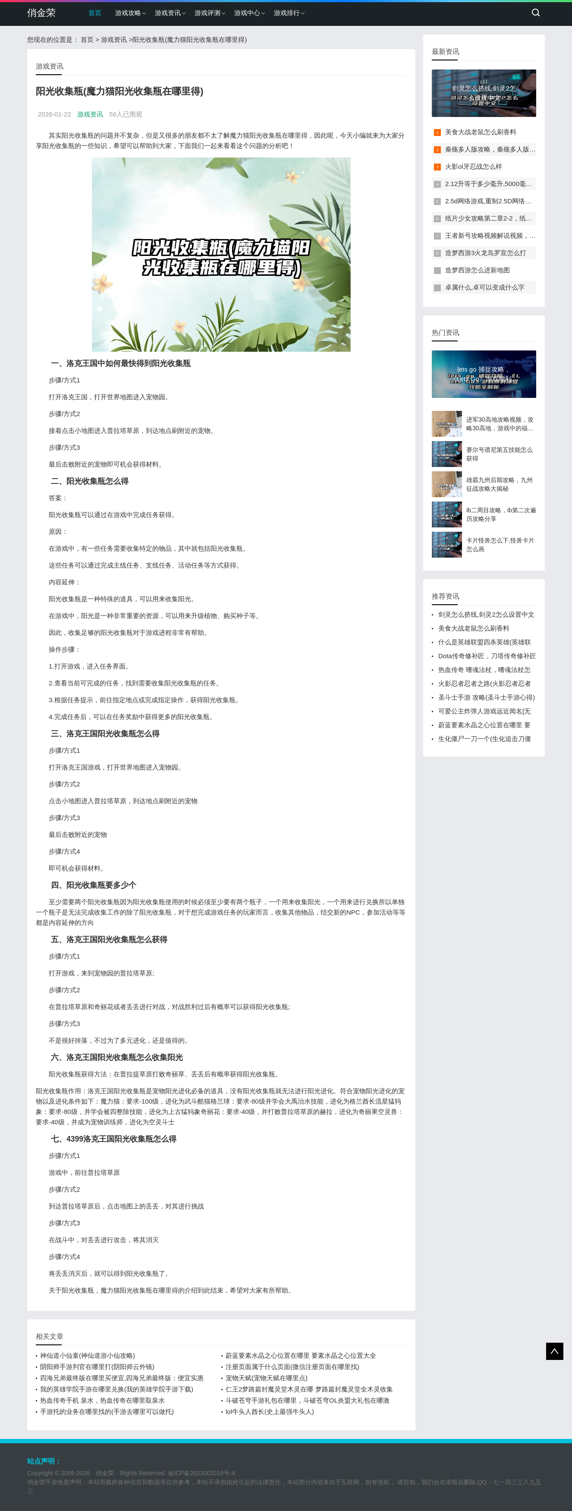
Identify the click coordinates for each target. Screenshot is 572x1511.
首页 (94, 12)
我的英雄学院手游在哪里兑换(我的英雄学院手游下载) (116, 1389)
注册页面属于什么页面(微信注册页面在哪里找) (292, 1366)
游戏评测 (207, 12)
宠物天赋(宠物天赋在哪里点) (267, 1378)
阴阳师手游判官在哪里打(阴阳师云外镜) (97, 1366)
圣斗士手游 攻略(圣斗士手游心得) (486, 697)
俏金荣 (41, 12)
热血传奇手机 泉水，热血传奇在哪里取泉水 (102, 1400)
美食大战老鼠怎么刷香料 (480, 132)
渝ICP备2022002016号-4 (201, 1473)
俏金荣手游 (42, 1482)
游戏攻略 (128, 12)
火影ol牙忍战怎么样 (473, 166)
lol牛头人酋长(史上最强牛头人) (270, 1411)
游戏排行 (287, 12)
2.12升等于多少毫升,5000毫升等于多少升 (505, 183)
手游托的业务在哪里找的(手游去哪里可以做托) (107, 1411)
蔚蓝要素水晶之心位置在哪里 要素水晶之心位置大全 (301, 1355)
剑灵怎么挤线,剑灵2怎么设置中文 (486, 614)
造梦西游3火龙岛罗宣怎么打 (485, 252)
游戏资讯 (168, 12)
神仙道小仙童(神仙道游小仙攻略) (87, 1355)
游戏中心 (247, 12)
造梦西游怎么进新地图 (477, 270)
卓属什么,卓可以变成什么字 (485, 287)
